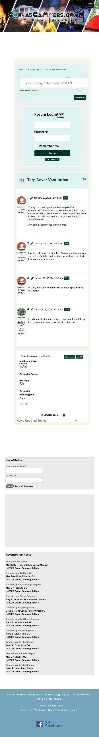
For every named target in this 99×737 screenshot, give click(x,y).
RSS (84, 178)
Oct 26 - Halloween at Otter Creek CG (25, 611)
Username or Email (16, 466)
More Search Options (29, 90)
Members (80, 97)
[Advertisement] (49, 50)
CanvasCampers (47, 705)
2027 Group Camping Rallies (23, 568)
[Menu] (90, 4)
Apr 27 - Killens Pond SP (18, 622)
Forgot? (19, 486)
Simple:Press (51, 415)
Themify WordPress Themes (63, 710)
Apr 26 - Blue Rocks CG (18, 634)
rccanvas (21, 207)
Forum (21, 69)
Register (28, 486)
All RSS (79, 357)
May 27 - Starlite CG (16, 588)
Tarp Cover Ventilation (56, 69)
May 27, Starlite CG (16, 657)
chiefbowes (21, 253)
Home (10, 694)
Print (66, 198)
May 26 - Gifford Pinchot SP (20, 576)
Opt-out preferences (48, 698)
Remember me (49, 146)
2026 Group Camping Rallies (23, 579)
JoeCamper (21, 318)
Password (11, 475)
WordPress (40, 710)
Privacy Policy (81, 694)
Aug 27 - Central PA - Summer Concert (26, 599)
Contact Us (35, 694)
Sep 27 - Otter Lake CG (18, 645)
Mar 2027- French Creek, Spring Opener (27, 565)
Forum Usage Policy (57, 694)
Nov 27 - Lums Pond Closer (20, 668)
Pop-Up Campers (35, 69)
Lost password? (52, 159)
